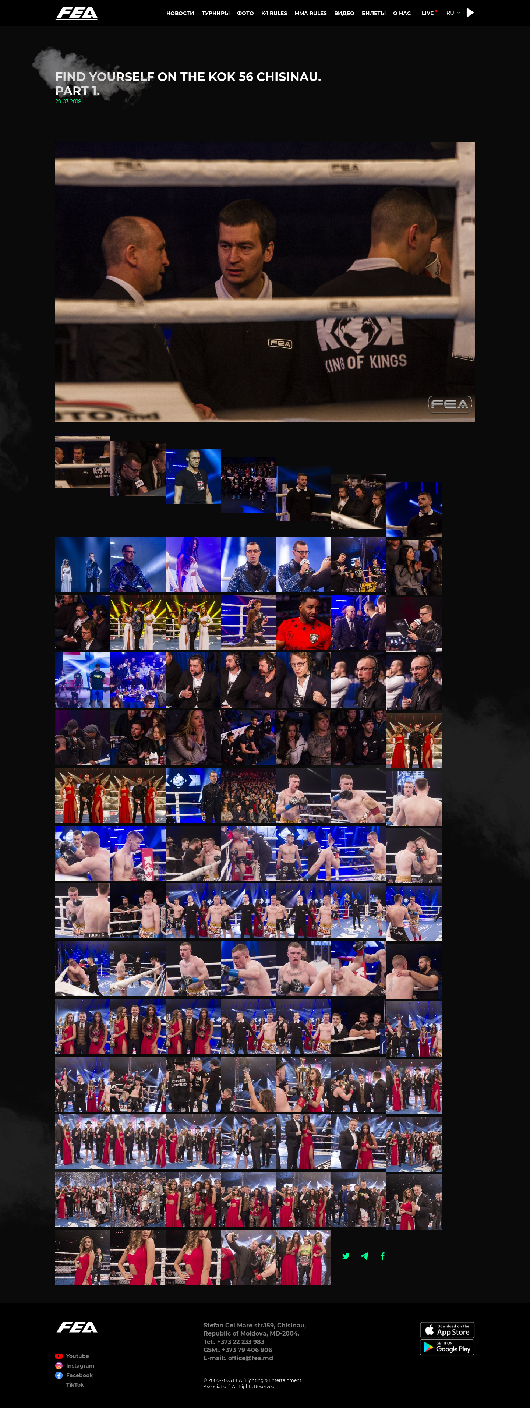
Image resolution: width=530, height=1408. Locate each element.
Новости (180, 13)
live (428, 13)
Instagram (80, 1365)
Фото (245, 13)
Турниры (216, 13)
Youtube (77, 1356)
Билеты (374, 13)
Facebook (79, 1375)
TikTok (75, 1385)
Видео (344, 13)
